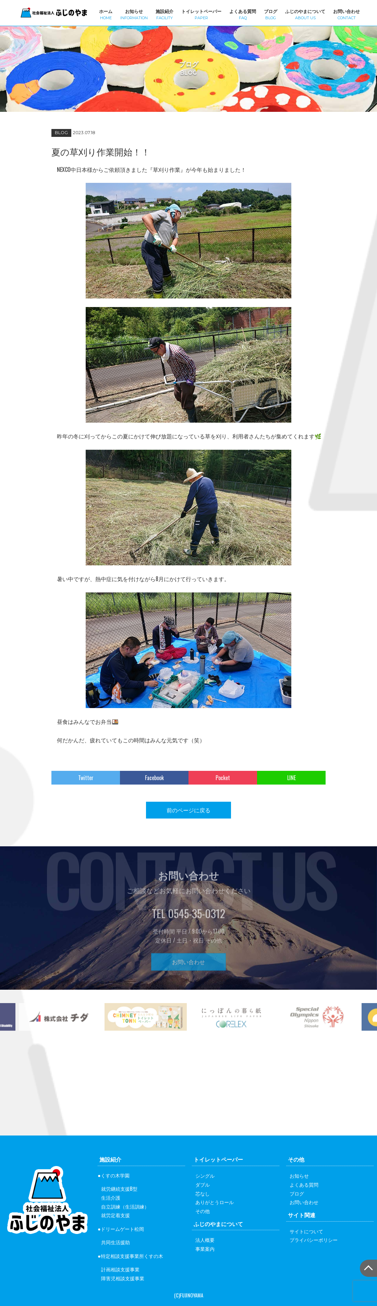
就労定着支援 (115, 1215)
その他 (202, 1210)
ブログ (270, 14)
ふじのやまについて (305, 14)
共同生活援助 (115, 1242)
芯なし (202, 1193)
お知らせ (134, 14)
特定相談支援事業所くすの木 (132, 1255)
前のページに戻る (188, 810)
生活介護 (110, 1197)
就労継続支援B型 (119, 1188)
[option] (146, 1032)
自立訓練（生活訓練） (125, 1206)
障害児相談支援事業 (122, 1278)
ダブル (202, 1184)
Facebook (154, 778)
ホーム (105, 14)
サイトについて (306, 1231)
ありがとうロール (214, 1201)
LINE (291, 778)
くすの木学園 (115, 1175)
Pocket (223, 778)
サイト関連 (301, 1215)
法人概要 (205, 1239)
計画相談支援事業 (120, 1269)
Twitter (86, 778)
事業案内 (205, 1248)
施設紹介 (164, 14)
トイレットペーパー (201, 14)
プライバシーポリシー (314, 1239)
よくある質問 (242, 14)
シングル (205, 1175)
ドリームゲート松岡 (122, 1228)
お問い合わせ (346, 14)
